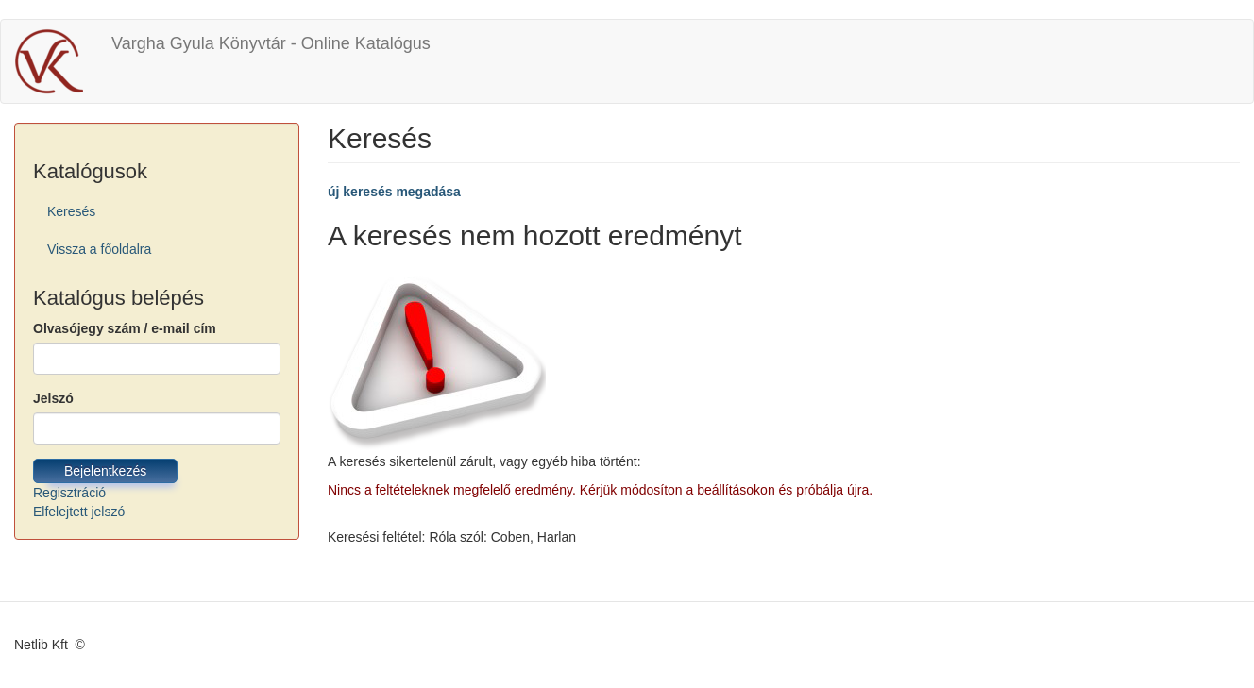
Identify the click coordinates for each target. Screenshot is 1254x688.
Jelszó (53, 398)
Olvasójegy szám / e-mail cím (124, 328)
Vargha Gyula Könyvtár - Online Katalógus (271, 43)
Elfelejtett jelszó (79, 511)
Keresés (71, 211)
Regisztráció (69, 492)
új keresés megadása (394, 191)
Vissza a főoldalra (99, 249)
